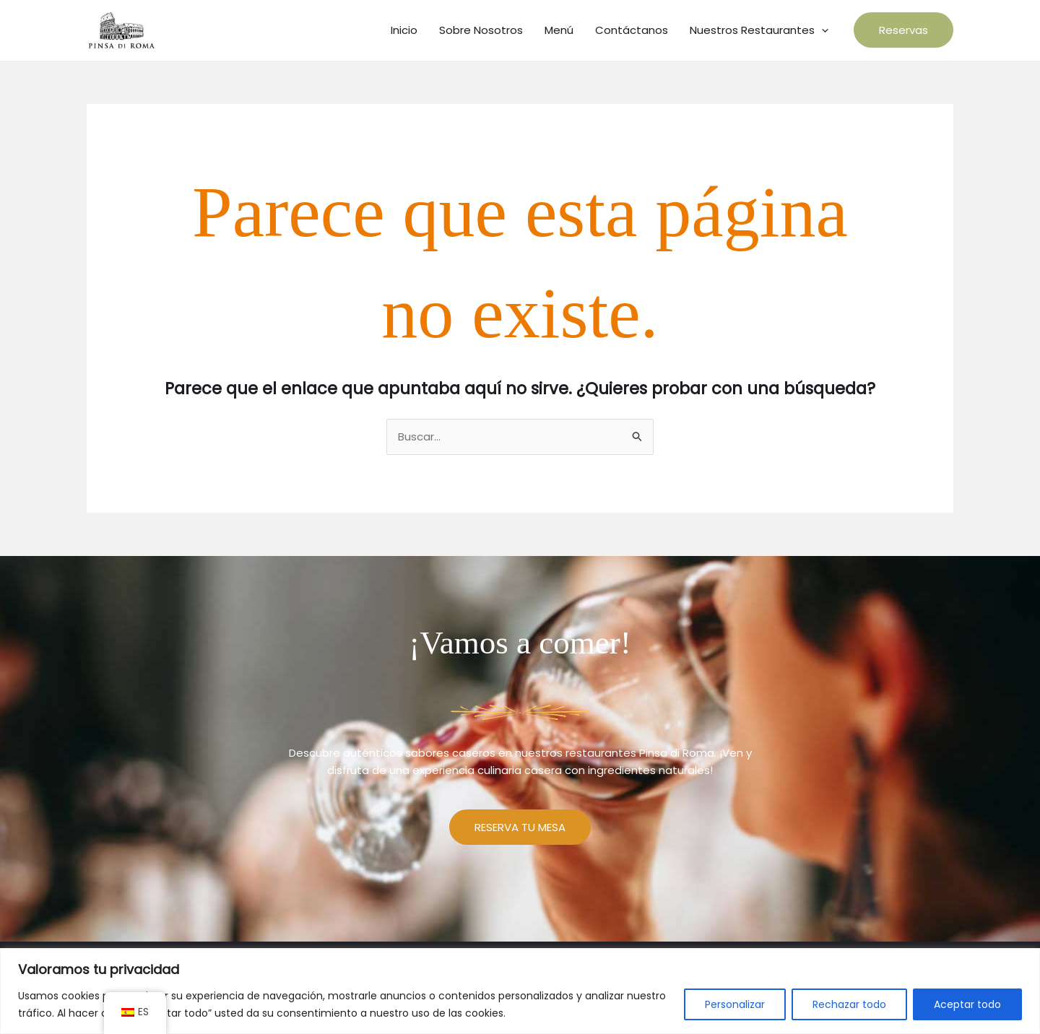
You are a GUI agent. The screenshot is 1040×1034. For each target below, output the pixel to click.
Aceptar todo (967, 1004)
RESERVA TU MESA (520, 827)
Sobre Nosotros (481, 30)
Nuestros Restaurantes (759, 30)
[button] (903, 30)
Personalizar (735, 1004)
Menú (559, 30)
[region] (520, 991)
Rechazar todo (849, 1004)
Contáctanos (631, 30)
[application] (821, 30)
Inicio (404, 30)
